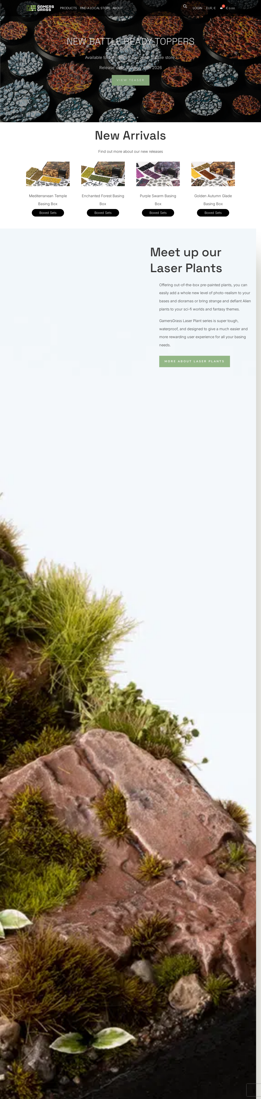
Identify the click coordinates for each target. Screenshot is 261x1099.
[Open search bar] (185, 6)
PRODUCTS (68, 8)
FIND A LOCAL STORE (95, 8)
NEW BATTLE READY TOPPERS (131, 41)
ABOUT (117, 8)
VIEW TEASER (131, 80)
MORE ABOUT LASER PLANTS (189, 361)
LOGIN (197, 8)
